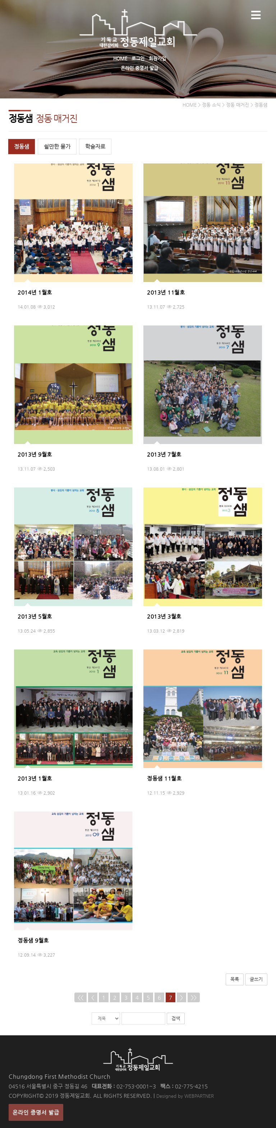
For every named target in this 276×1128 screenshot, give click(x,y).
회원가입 (157, 58)
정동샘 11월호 (164, 778)
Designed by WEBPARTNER (185, 1096)
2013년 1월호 (35, 778)
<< (80, 997)
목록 (234, 979)
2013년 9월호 (35, 454)
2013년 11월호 (166, 292)
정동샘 (21, 146)
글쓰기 (256, 979)
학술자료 (95, 146)
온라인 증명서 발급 (139, 68)
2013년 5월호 (35, 616)
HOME (120, 58)
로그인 (138, 58)
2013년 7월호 (164, 454)
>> (194, 997)
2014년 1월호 (35, 292)
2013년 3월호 (164, 616)
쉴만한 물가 (57, 146)
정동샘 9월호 (33, 940)
